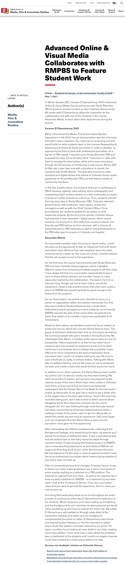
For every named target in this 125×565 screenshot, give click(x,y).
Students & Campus (65, 93)
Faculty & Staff (104, 93)
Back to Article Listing (18, 97)
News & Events (112, 11)
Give (92, 3)
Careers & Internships (100, 11)
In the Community (86, 93)
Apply (70, 3)
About (121, 11)
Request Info (81, 3)
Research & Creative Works (84, 11)
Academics (69, 11)
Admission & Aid (57, 11)
